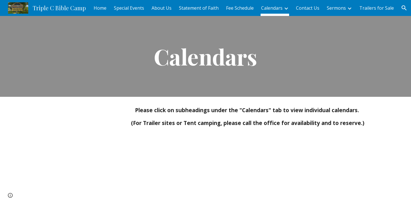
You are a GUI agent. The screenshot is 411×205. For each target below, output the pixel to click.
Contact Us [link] (307, 8)
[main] (205, 56)
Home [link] (100, 8)
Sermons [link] (336, 8)
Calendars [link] (272, 8)
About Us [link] (162, 8)
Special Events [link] (129, 8)
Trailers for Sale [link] (376, 8)
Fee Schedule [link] (240, 8)
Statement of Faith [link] (199, 8)
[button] (404, 8)
